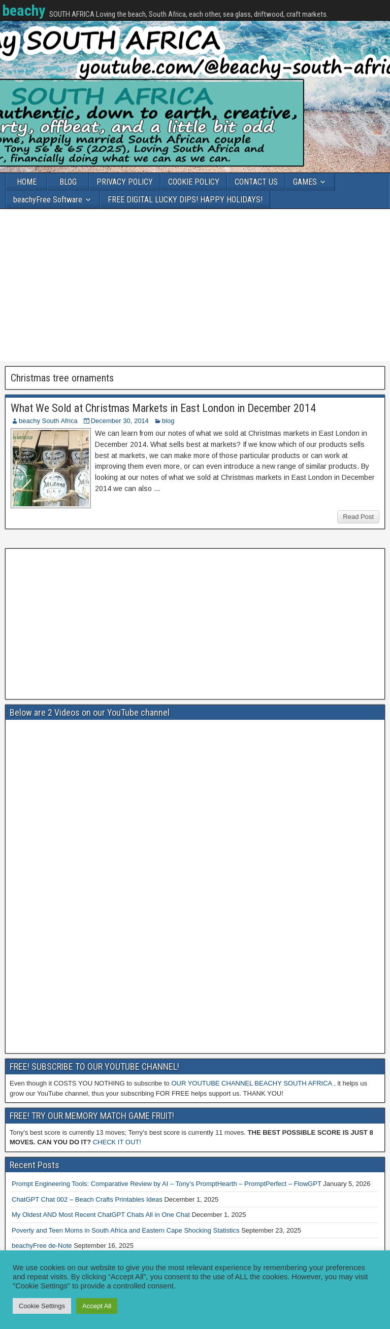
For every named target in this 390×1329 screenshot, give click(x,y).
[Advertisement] (195, 285)
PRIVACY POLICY (124, 182)
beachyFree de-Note (42, 1245)
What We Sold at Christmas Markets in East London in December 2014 (163, 408)
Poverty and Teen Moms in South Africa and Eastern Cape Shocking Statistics (126, 1230)
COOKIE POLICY (193, 182)
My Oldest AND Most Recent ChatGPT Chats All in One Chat (101, 1214)
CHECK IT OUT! (117, 1142)
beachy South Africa (48, 421)
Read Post (358, 516)
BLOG (68, 182)
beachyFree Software (47, 199)
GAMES (305, 182)
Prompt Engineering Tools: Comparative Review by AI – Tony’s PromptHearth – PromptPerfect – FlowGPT (166, 1183)
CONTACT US (256, 182)
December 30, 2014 (120, 421)
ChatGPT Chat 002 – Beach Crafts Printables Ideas (87, 1199)
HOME (27, 182)
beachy (23, 10)
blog (168, 421)
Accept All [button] (96, 1306)
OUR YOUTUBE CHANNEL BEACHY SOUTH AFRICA (251, 1083)
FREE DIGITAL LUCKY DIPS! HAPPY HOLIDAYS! (185, 199)
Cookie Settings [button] (42, 1306)
